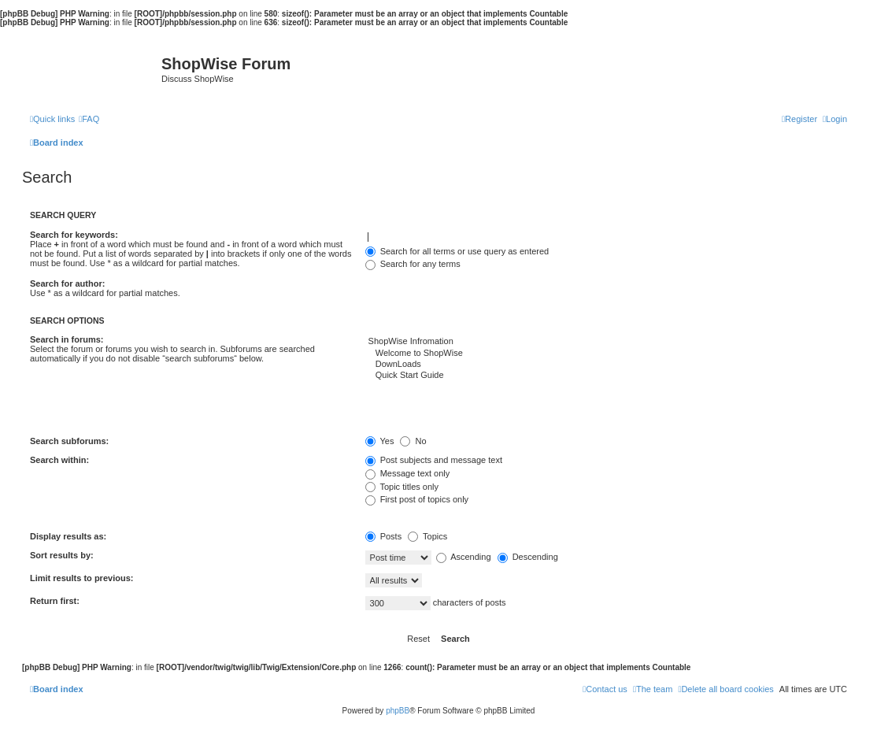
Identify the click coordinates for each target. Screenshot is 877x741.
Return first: (55, 601)
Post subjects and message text (433, 460)
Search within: (59, 460)
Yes (379, 441)
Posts (383, 536)
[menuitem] (89, 118)
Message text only (407, 473)
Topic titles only (401, 486)
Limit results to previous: (81, 578)
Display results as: (68, 536)
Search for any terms (413, 264)
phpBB (397, 710)
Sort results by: (62, 555)
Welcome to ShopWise (606, 353)
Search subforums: (69, 441)
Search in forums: (67, 339)
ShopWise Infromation (606, 341)
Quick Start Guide (606, 375)
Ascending (463, 556)
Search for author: (67, 283)
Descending (528, 556)
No (413, 441)
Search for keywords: (74, 234)
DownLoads (606, 364)
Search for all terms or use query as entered (457, 251)
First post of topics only (417, 499)
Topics (427, 536)
